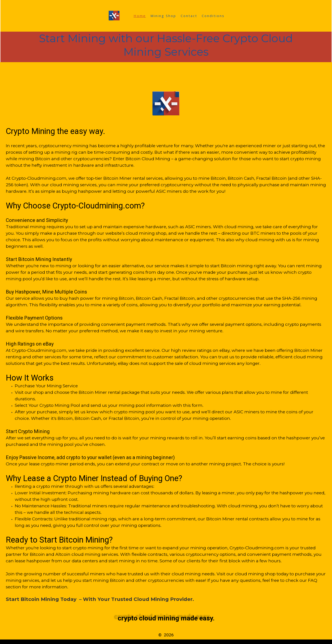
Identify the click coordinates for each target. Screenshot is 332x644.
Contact (189, 15)
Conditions (213, 15)
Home (140, 15)
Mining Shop (163, 15)
